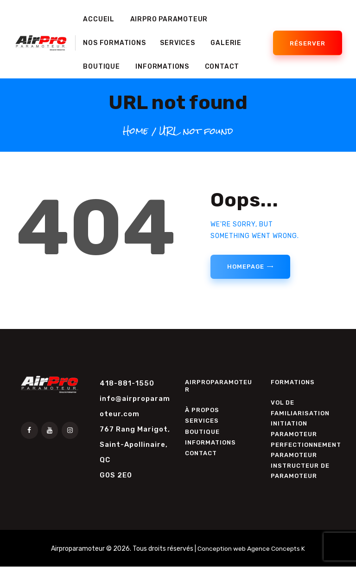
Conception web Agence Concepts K (251, 549)
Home (135, 130)
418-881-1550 (127, 383)
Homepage (245, 266)
